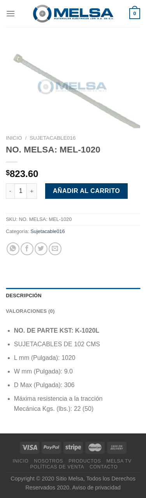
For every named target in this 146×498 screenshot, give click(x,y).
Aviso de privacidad (96, 487)
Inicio (14, 138)
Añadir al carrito (86, 191)
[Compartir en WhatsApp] (13, 248)
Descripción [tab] (24, 295)
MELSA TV (119, 461)
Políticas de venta (57, 467)
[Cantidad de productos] (20, 191)
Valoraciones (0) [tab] (30, 311)
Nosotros (48, 461)
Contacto (104, 467)
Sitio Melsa (69, 478)
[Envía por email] (55, 248)
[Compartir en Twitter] (41, 248)
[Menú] (10, 13)
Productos (85, 461)
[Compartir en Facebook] (27, 248)
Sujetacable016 (53, 138)
